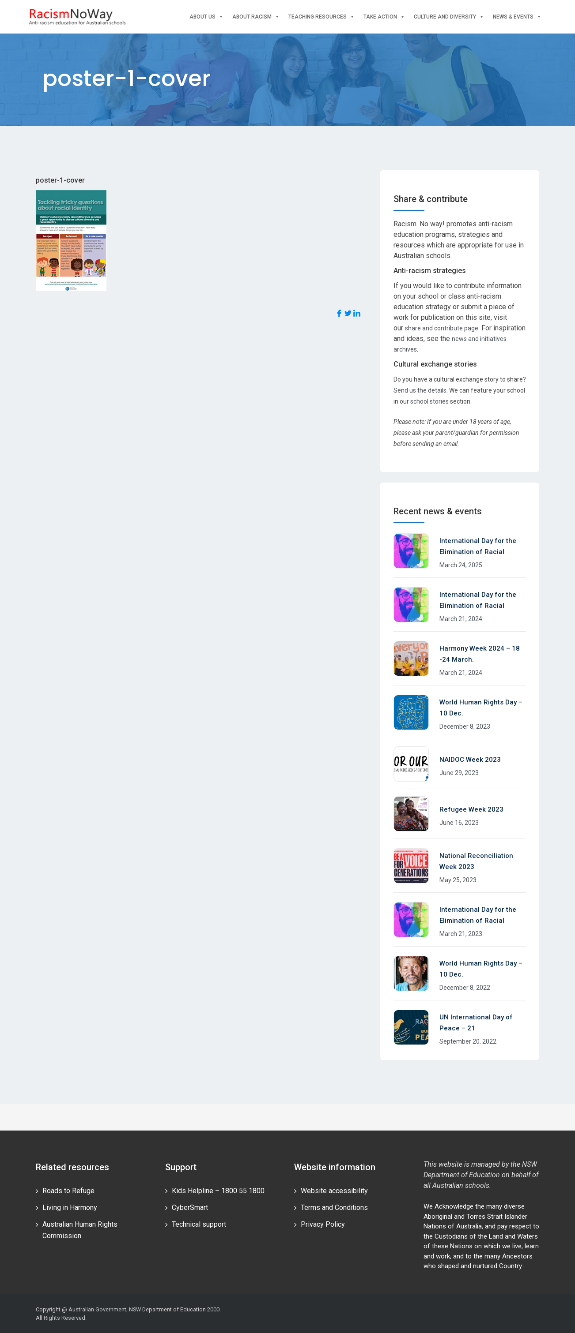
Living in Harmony (69, 1207)
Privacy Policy (323, 1224)
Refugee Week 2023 (471, 809)
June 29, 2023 (459, 772)
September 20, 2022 (467, 1041)
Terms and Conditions (334, 1207)
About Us (206, 17)
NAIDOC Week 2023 (470, 760)
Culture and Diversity (449, 17)
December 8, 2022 (464, 987)
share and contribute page (441, 328)
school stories (429, 401)
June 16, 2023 (459, 822)
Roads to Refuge (68, 1191)
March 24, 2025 (460, 565)
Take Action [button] (384, 17)
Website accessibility (334, 1191)
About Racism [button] (256, 17)
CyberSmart (190, 1207)
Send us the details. (420, 390)
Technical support (199, 1224)
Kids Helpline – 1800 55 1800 (218, 1191)
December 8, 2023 (464, 726)
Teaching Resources (321, 17)
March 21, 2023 (460, 933)
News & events (517, 17)
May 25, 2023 (458, 880)
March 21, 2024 (460, 618)
